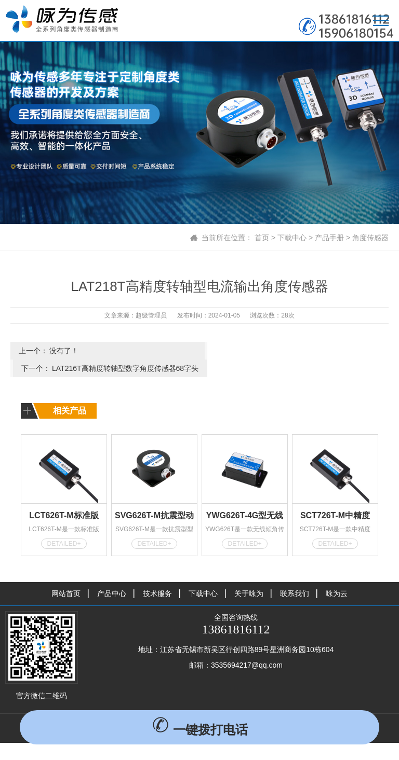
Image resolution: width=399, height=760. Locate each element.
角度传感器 (370, 237)
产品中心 (111, 575)
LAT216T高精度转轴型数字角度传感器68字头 (309, 353)
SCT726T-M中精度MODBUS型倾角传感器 (335, 499)
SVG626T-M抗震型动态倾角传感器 (154, 499)
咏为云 (337, 575)
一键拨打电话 (199, 730)
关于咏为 (248, 575)
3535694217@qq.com (247, 647)
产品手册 (329, 237)
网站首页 (66, 575)
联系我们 (294, 575)
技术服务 (157, 575)
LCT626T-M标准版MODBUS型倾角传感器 (63, 499)
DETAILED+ (64, 525)
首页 (262, 237)
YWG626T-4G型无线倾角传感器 (244, 499)
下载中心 (292, 237)
